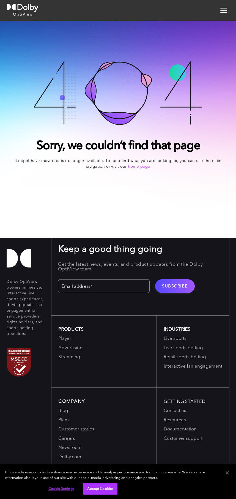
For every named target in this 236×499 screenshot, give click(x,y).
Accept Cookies (100, 488)
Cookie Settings (61, 488)
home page (139, 166)
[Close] (227, 473)
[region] (118, 481)
